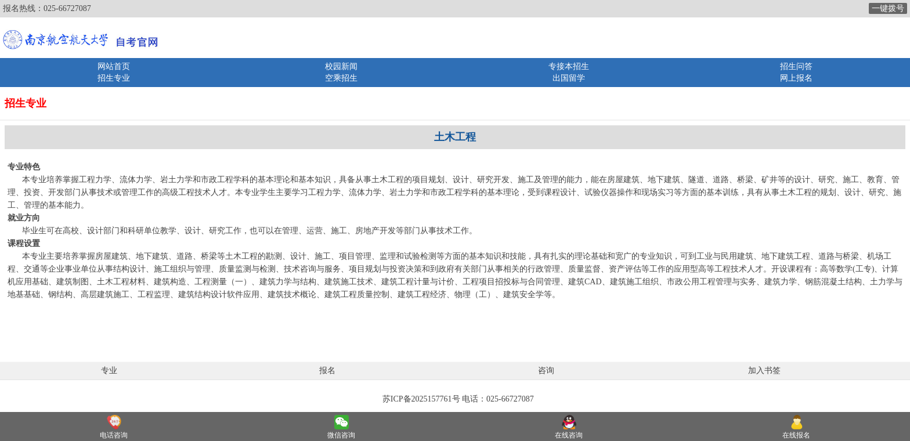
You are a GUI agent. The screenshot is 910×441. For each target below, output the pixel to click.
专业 (109, 370)
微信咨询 (341, 435)
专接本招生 (568, 66)
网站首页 (114, 66)
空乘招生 (341, 78)
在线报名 (796, 435)
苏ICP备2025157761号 (421, 399)
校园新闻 (341, 66)
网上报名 (796, 78)
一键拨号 (888, 8)
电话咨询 (114, 435)
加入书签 (764, 370)
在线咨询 (569, 435)
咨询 (546, 370)
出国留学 (568, 78)
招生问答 (796, 66)
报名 (327, 370)
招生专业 (114, 78)
